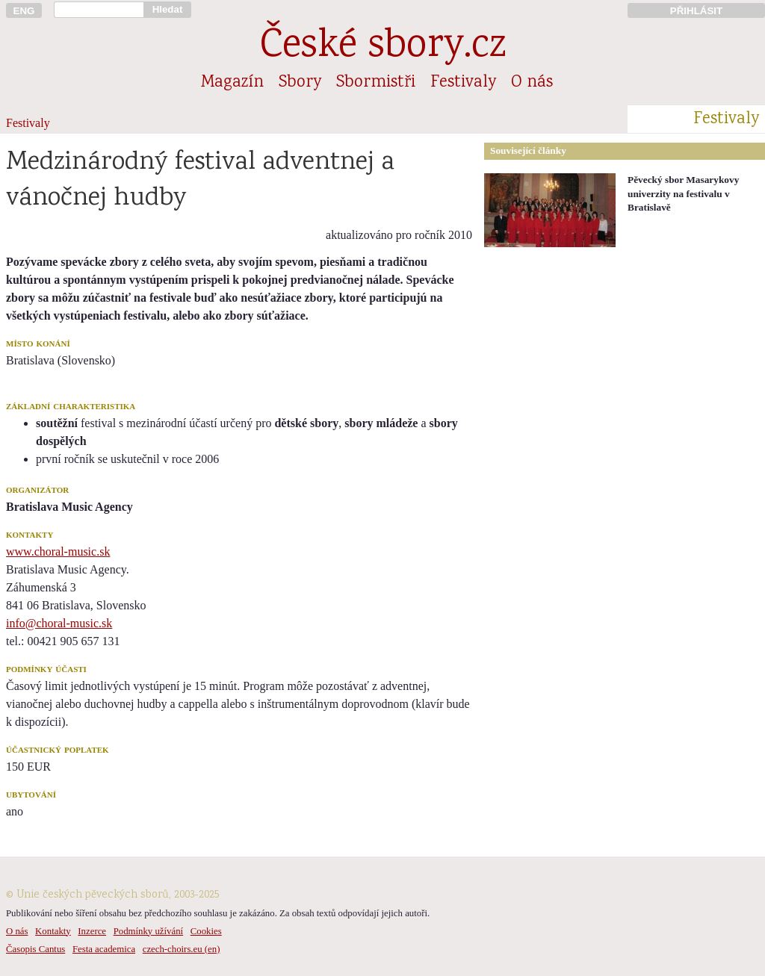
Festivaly (463, 83)
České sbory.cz (383, 47)
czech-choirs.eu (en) (181, 949)
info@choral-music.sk (59, 623)
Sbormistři (375, 83)
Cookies (206, 931)
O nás (532, 83)
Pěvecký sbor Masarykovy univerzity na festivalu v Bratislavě (683, 193)
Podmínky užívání (148, 931)
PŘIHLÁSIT (696, 10)
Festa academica (103, 949)
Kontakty (53, 931)
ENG (24, 10)
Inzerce (92, 931)
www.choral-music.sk (58, 551)
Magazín (232, 83)
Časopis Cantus (35, 949)
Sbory (300, 83)
